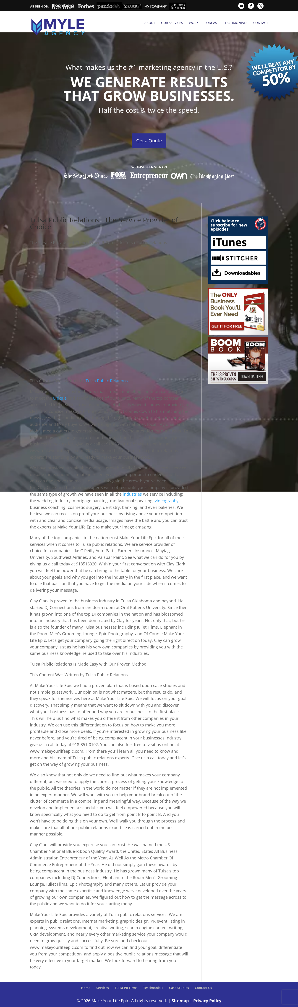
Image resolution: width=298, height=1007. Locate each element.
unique (60, 387)
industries (133, 484)
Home (85, 977)
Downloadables (238, 263)
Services (102, 977)
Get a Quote (149, 130)
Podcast (211, 22)
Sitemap (180, 990)
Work (194, 22)
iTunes (238, 232)
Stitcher (238, 247)
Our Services (172, 22)
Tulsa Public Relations (107, 370)
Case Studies (179, 977)
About (149, 22)
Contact (260, 22)
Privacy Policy (207, 990)
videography (166, 490)
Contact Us (203, 977)
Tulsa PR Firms (126, 977)
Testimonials (236, 22)
